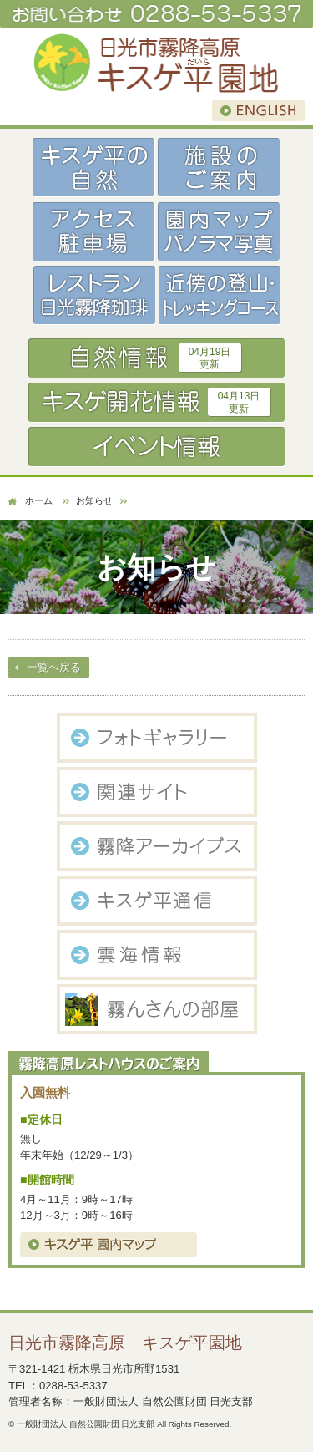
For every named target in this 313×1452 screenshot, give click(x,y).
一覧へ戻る (54, 667)
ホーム (39, 500)
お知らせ (94, 500)
